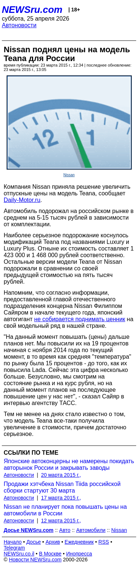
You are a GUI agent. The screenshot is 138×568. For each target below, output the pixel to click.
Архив (53, 542)
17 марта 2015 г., (61, 498)
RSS (103, 542)
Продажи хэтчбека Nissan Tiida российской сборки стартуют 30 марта (62, 487)
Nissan (69, 175)
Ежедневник (79, 542)
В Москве (50, 554)
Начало (13, 542)
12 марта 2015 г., (61, 520)
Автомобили (91, 530)
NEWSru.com (32, 9)
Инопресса (79, 554)
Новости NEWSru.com (35, 559)
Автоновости (19, 25)
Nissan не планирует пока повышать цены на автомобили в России (65, 510)
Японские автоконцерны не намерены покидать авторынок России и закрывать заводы (69, 464)
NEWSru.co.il (19, 554)
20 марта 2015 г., (61, 475)
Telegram (14, 548)
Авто (65, 530)
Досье (33, 542)
